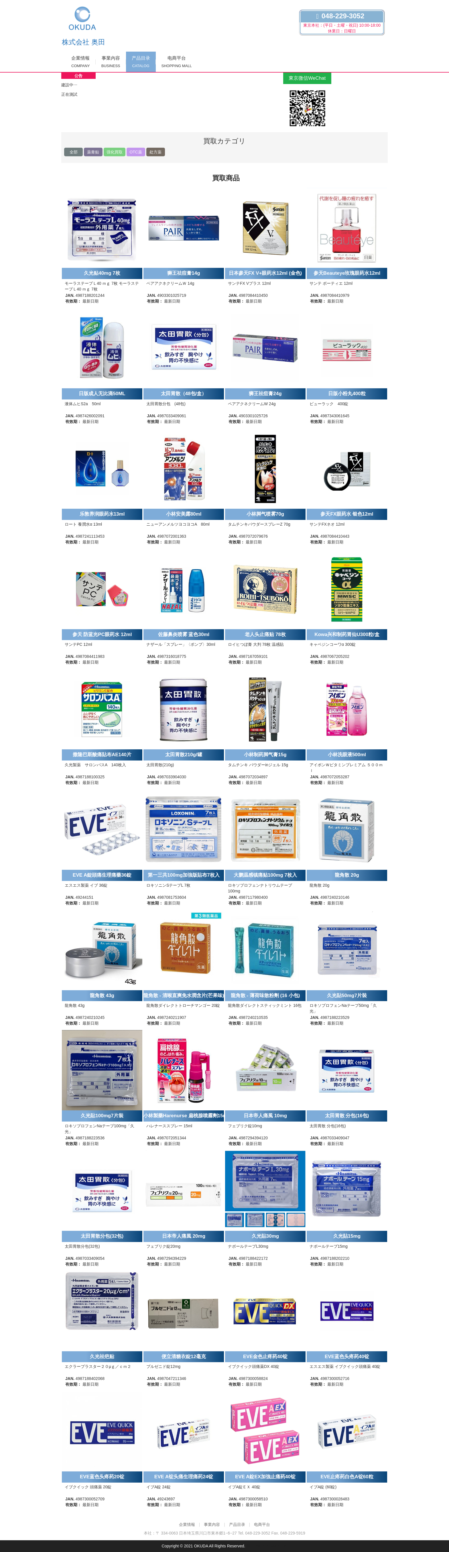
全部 (74, 152)
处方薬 (155, 152)
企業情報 (80, 62)
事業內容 (110, 62)
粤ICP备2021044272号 (266, 1546)
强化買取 (115, 152)
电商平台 (177, 62)
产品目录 (141, 62)
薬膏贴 (93, 152)
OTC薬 (135, 152)
